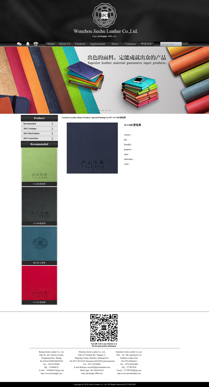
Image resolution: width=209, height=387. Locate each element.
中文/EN (146, 44)
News (115, 44)
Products (80, 44)
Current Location (69, 118)
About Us (64, 44)
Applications (97, 44)
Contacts (131, 44)
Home (51, 44)
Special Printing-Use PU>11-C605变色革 (109, 118)
